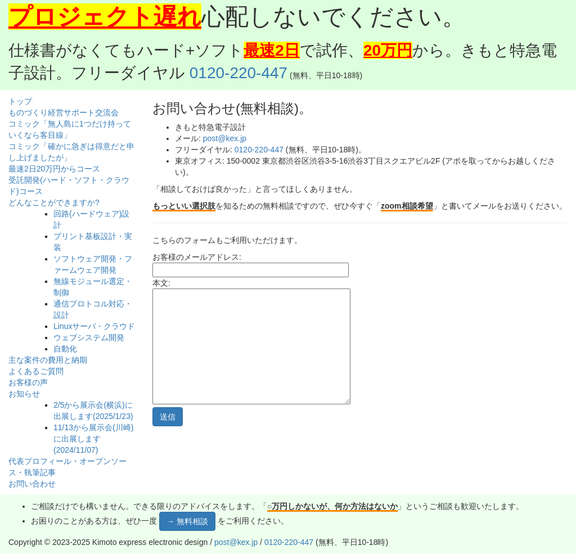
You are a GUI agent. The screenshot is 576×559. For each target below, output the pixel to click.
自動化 (65, 348)
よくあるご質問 (36, 371)
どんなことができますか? (54, 202)
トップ (20, 101)
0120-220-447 (238, 73)
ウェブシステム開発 (88, 337)
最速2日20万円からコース (54, 168)
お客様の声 (28, 382)
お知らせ (24, 393)
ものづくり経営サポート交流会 (63, 112)
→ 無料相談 (187, 521)
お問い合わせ (32, 483)
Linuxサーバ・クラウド (94, 326)
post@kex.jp (224, 138)
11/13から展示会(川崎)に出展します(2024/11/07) (93, 438)
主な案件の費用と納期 (47, 359)
